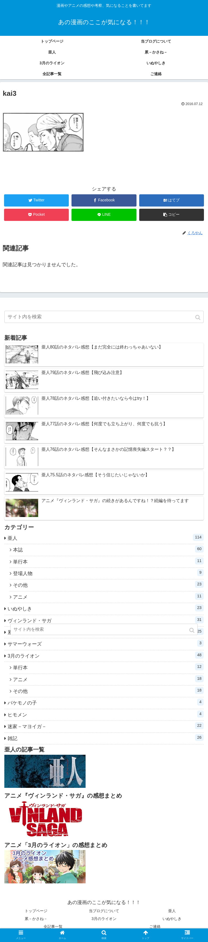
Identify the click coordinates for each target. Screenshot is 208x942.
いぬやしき (106, 607)
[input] (104, 317)
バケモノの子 (106, 702)
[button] (198, 317)
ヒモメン (106, 714)
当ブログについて (104, 911)
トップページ (36, 911)
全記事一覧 (53, 926)
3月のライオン (106, 655)
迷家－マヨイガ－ (106, 725)
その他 (108, 584)
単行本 (108, 560)
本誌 (108, 549)
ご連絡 (155, 926)
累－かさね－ (36, 918)
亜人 (106, 537)
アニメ (108, 596)
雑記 (106, 737)
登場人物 (108, 572)
